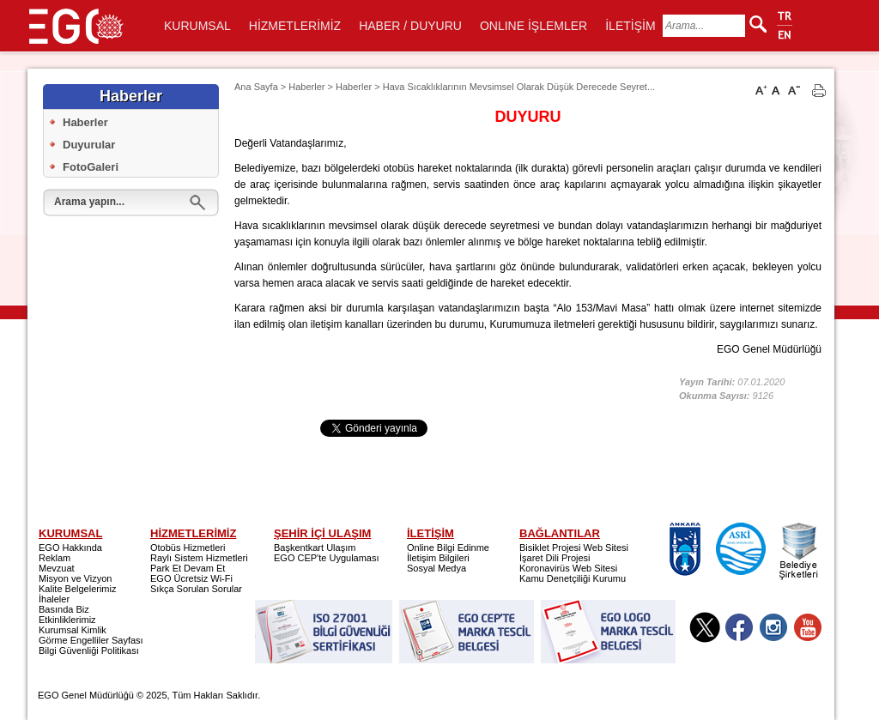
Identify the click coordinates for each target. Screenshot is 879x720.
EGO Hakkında (70, 547)
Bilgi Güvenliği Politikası (89, 650)
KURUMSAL (197, 26)
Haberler (85, 122)
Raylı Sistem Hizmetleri (199, 558)
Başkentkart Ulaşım (314, 547)
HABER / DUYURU (410, 26)
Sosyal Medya (436, 568)
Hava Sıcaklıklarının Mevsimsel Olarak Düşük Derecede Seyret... (519, 87)
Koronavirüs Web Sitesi (568, 568)
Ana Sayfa (256, 87)
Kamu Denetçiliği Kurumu (572, 578)
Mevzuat (57, 568)
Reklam (54, 558)
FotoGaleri (90, 166)
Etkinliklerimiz (67, 619)
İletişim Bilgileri (438, 558)
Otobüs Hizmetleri (187, 547)
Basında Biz (64, 609)
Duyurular (89, 144)
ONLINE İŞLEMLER (533, 26)
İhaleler (54, 599)
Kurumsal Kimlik (72, 630)
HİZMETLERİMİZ (295, 26)
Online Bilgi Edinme (448, 547)
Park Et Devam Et (187, 568)
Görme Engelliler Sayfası (91, 640)
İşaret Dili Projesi (555, 558)
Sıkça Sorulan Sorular (196, 589)
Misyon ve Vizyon (75, 578)
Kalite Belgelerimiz (77, 589)
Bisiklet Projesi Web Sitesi (573, 547)
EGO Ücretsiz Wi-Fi (191, 578)
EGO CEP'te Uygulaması (326, 558)
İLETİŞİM (630, 26)
